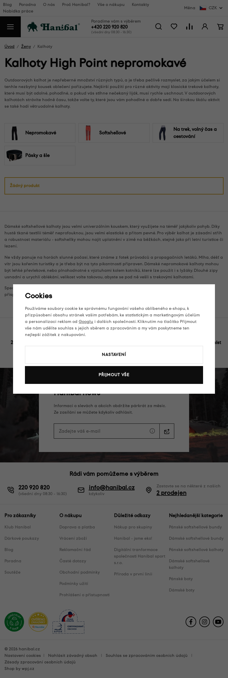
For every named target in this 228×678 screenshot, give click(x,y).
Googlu (86, 321)
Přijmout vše (114, 374)
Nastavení (114, 354)
